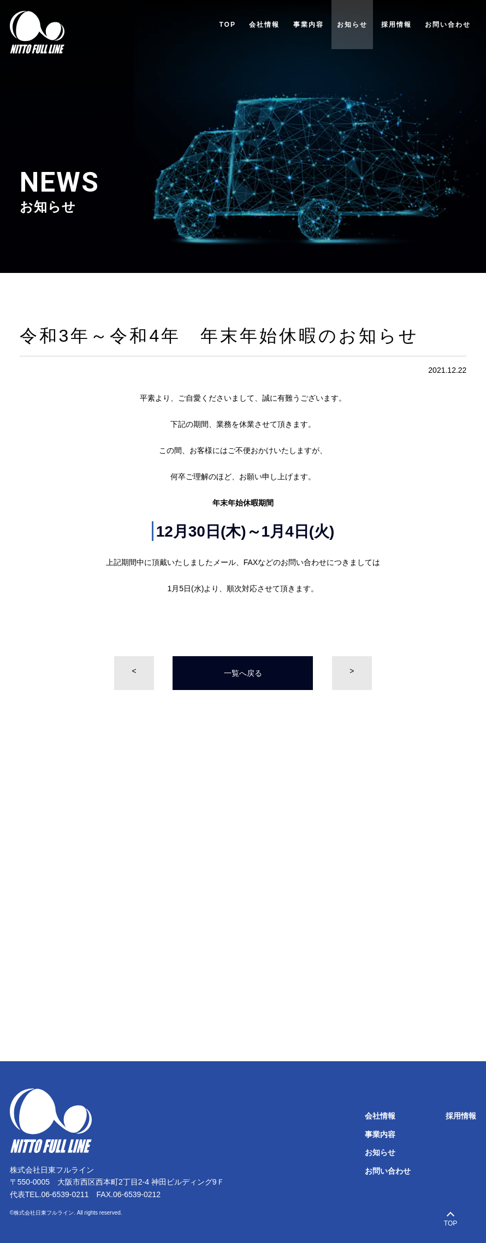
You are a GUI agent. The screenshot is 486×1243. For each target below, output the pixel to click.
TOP (227, 24)
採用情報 (396, 24)
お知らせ (352, 24)
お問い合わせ (448, 24)
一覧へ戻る (243, 673)
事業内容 (308, 24)
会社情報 (264, 24)
